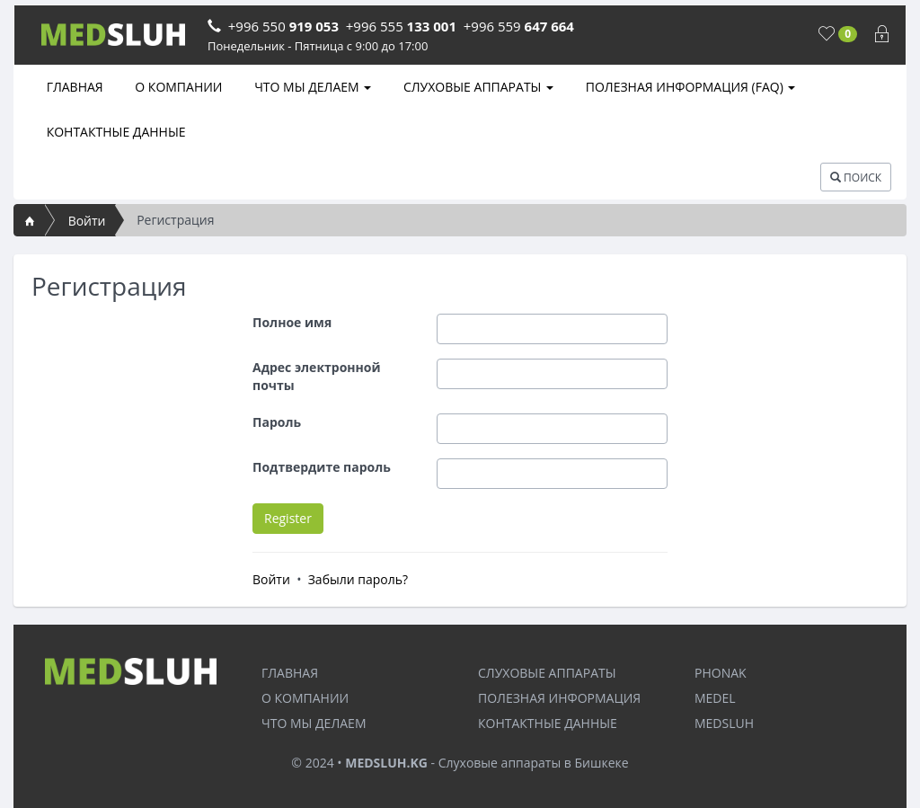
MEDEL (715, 697)
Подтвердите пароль (321, 466)
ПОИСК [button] (855, 177)
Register (288, 518)
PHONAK (720, 672)
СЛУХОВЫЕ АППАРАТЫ (476, 86)
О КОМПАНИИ (177, 86)
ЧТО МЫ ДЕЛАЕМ (312, 86)
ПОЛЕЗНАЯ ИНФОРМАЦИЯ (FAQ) (688, 86)
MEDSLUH (724, 723)
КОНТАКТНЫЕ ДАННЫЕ (114, 131)
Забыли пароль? (358, 579)
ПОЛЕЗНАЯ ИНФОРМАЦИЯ (559, 697)
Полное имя (292, 322)
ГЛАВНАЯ (73, 86)
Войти (87, 220)
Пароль (276, 422)
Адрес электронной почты (316, 376)
